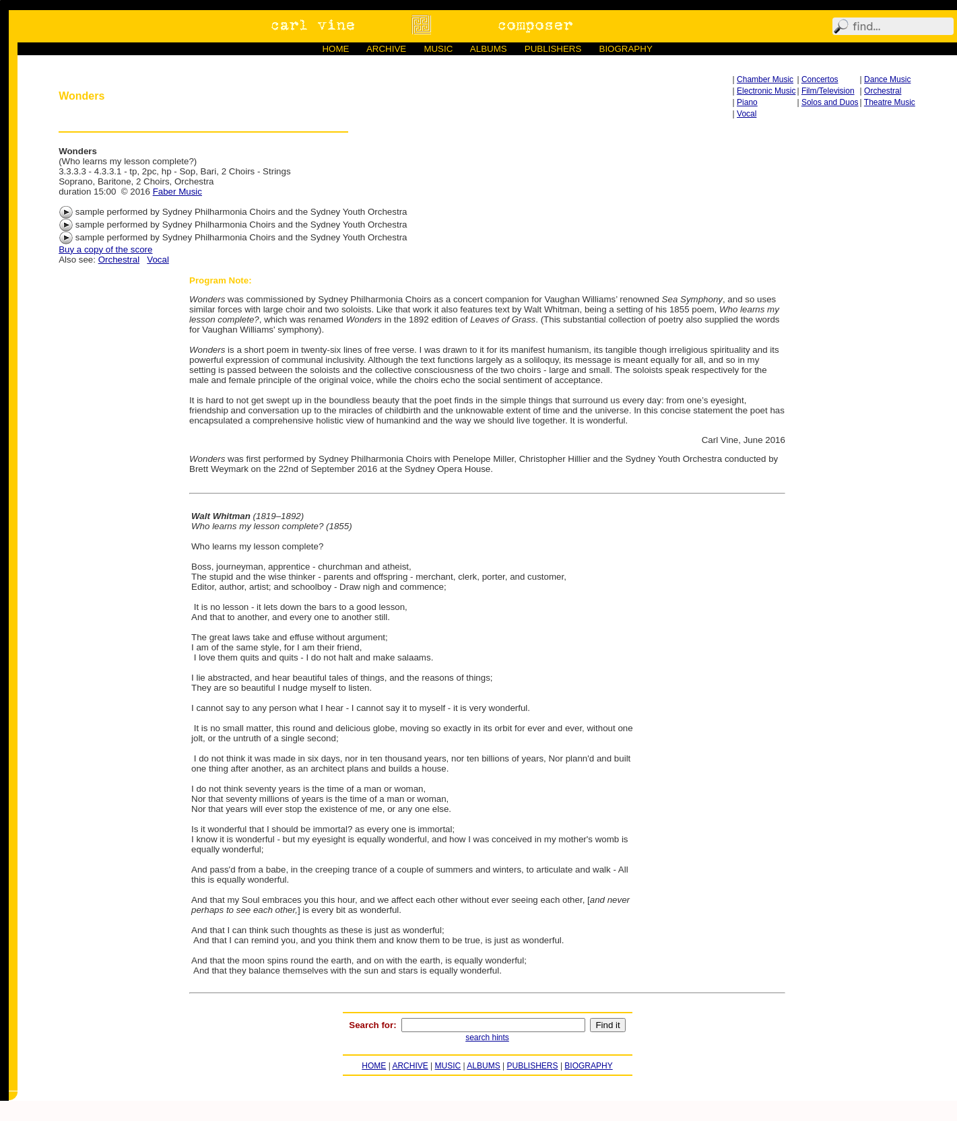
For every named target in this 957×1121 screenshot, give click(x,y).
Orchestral (882, 91)
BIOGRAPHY (626, 49)
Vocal (746, 113)
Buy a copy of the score (105, 249)
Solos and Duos (830, 102)
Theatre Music (889, 102)
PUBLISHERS (553, 49)
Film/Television (828, 91)
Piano (747, 102)
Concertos (819, 79)
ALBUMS (488, 49)
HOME (335, 49)
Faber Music (177, 191)
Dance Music (887, 79)
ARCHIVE (386, 49)
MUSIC (438, 49)
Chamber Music (765, 79)
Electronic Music (766, 91)
